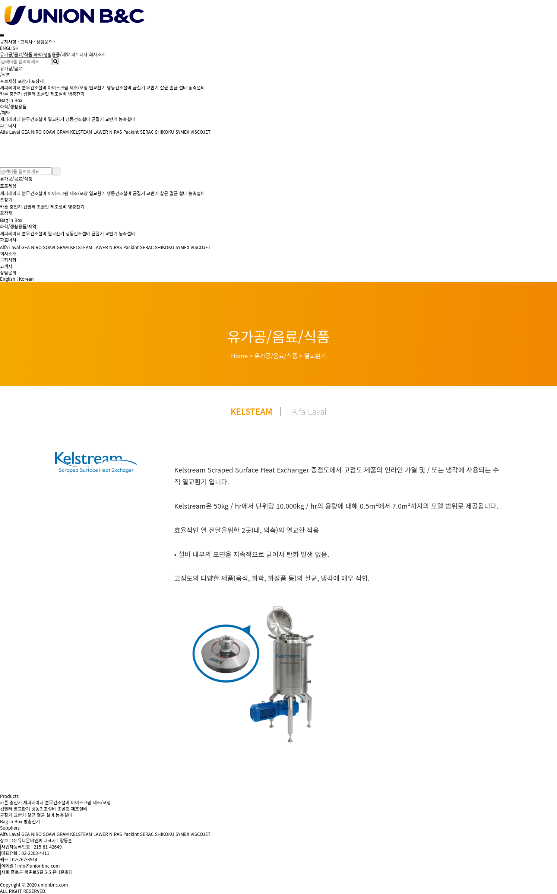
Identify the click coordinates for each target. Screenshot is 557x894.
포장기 (24, 81)
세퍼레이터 (10, 87)
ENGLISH (9, 48)
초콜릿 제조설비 (52, 93)
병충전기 (76, 93)
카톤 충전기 (11, 93)
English (7, 279)
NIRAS (115, 131)
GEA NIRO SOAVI (38, 131)
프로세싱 (8, 81)
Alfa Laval (10, 131)
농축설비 (197, 87)
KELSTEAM (81, 131)
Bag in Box (11, 100)
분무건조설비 (34, 87)
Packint (131, 131)
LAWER (101, 131)
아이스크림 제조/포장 (68, 87)
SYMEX (182, 131)
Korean (26, 279)
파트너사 (79, 54)
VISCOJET (200, 131)
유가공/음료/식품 (16, 54)
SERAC (147, 131)
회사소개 (97, 54)
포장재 (37, 81)
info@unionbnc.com (38, 865)
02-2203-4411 (35, 853)
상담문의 (45, 41)
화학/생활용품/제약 (52, 54)
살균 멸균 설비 (173, 87)
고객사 (26, 41)
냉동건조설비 (119, 87)
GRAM (63, 131)
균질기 (139, 87)
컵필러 (29, 93)
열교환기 (97, 87)
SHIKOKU (164, 131)
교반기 (152, 87)
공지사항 (8, 41)
